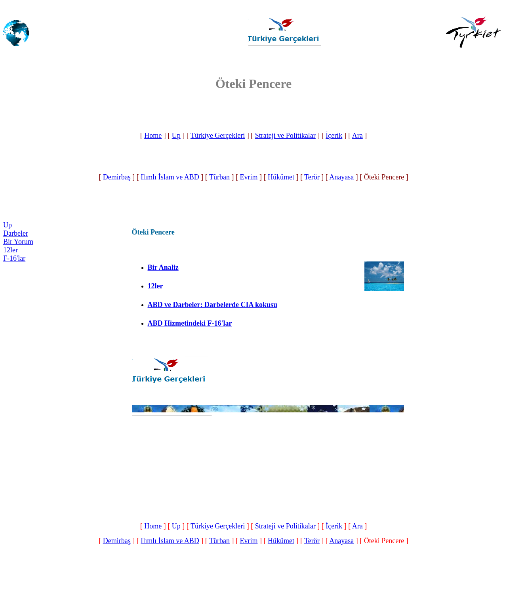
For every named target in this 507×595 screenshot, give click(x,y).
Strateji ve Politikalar (285, 135)
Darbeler (15, 233)
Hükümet (281, 177)
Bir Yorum (18, 242)
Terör (312, 177)
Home (153, 135)
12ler (10, 250)
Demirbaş (117, 177)
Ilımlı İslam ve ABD (170, 177)
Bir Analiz (163, 267)
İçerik (334, 135)
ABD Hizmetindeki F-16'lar (190, 323)
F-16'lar (14, 258)
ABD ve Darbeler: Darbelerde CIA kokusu (212, 305)
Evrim (248, 177)
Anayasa (341, 177)
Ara (357, 135)
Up (176, 135)
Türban (219, 177)
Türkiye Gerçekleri (218, 135)
